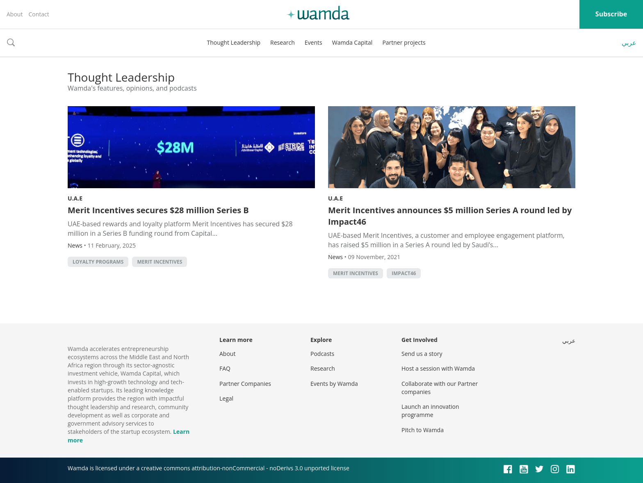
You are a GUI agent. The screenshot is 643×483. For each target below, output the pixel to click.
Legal (226, 398)
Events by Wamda (334, 383)
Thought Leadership (233, 42)
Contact (38, 14)
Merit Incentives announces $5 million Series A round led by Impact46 (450, 216)
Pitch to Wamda (422, 430)
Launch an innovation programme (430, 411)
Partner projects (403, 42)
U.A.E (75, 198)
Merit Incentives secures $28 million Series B (158, 210)
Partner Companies (245, 383)
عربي (629, 42)
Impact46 (404, 273)
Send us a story (421, 354)
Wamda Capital (352, 42)
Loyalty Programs (98, 261)
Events (313, 42)
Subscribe (611, 13)
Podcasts (322, 354)
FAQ (224, 368)
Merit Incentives (159, 261)
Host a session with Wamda (438, 368)
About (15, 14)
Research (282, 42)
